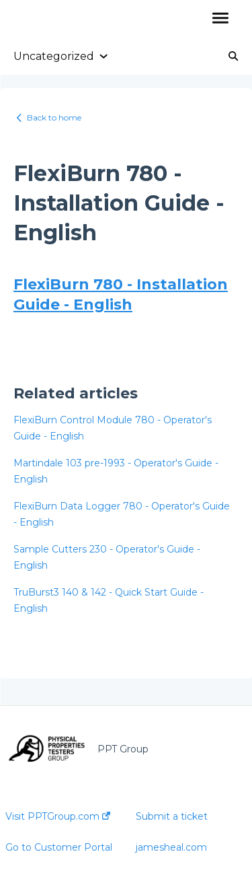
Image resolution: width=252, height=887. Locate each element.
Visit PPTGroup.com (57, 816)
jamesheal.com (171, 847)
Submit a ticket (172, 816)
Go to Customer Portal (58, 847)
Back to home (54, 117)
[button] (220, 18)
